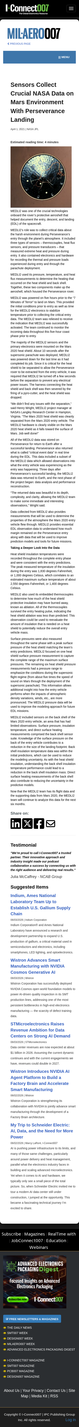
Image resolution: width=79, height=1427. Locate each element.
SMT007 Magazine (19, 1365)
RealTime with (62, 1234)
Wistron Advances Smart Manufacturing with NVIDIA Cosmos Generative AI (37, 966)
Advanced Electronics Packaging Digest (39, 1349)
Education (56, 1241)
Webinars (38, 1247)
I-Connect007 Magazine (24, 1360)
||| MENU (64, 57)
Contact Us (56, 1390)
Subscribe (11, 1234)
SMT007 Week (15, 1333)
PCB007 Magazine (18, 1371)
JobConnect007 (27, 1241)
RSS (54, 1396)
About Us (11, 1390)
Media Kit (39, 1396)
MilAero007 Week (19, 1344)
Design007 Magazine (21, 1376)
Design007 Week (18, 1338)
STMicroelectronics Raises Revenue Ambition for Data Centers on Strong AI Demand (40, 1030)
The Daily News (17, 1327)
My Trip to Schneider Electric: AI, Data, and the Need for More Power (42, 1131)
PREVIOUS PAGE (19, 43)
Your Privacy (33, 1390)
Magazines (34, 1234)
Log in (71, 1420)
